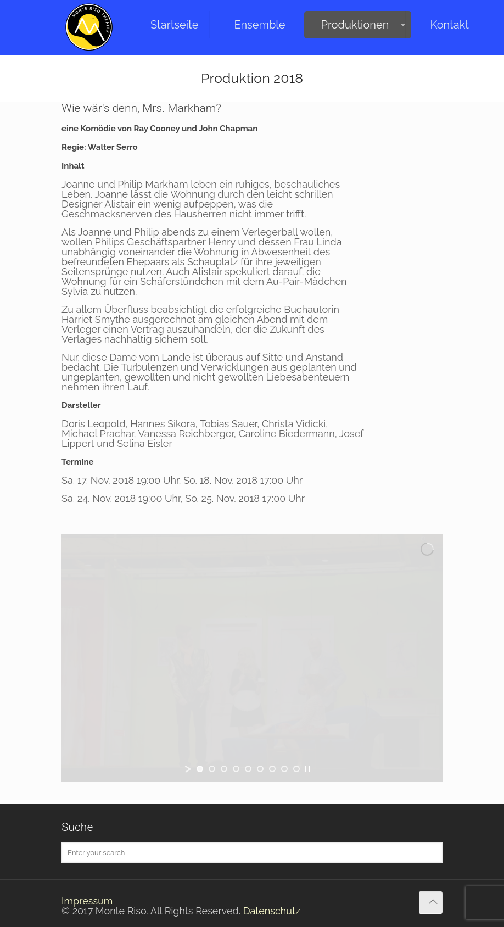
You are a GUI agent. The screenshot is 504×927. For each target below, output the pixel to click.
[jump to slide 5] (248, 769)
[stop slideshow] (307, 769)
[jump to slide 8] (284, 769)
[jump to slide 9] (296, 769)
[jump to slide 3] (224, 769)
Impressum (87, 901)
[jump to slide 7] (272, 769)
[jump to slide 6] (260, 769)
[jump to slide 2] (212, 769)
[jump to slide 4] (236, 769)
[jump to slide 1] (200, 769)
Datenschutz (271, 911)
